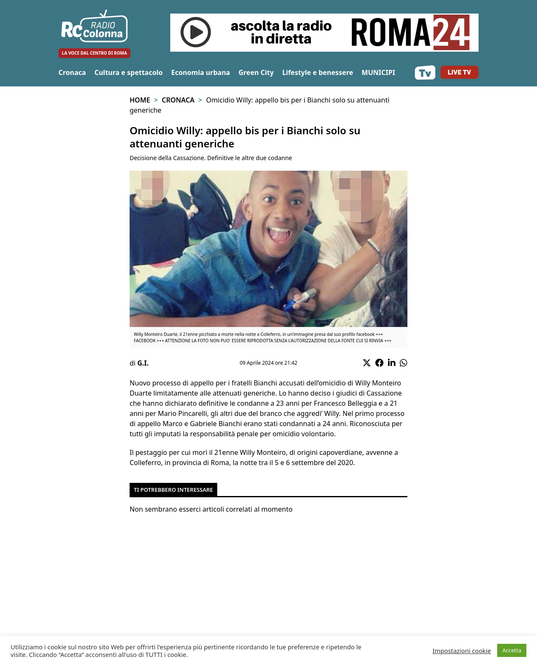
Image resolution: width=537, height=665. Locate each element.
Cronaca (72, 72)
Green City (256, 72)
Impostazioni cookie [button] (461, 650)
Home (140, 100)
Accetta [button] (511, 650)
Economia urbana (200, 72)
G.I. (143, 363)
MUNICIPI (378, 72)
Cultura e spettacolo (128, 72)
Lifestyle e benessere (317, 72)
